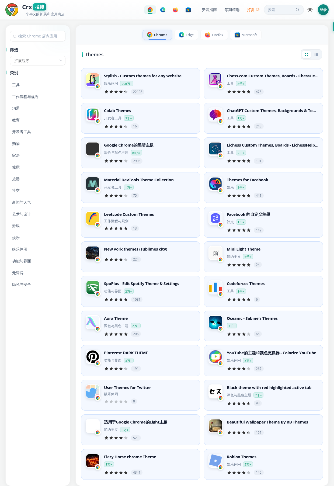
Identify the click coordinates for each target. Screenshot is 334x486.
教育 (16, 120)
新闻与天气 (21, 202)
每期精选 (231, 9)
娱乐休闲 (19, 249)
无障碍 (17, 272)
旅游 (16, 178)
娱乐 (16, 237)
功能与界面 (21, 260)
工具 (16, 84)
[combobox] (38, 36)
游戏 (16, 225)
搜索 (284, 10)
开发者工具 (21, 131)
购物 (16, 143)
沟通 (16, 108)
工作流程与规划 (25, 96)
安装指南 (209, 9)
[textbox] (37, 36)
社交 (16, 190)
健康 (16, 166)
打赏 (253, 9)
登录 (323, 9)
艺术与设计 (21, 214)
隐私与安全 (21, 284)
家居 (16, 155)
